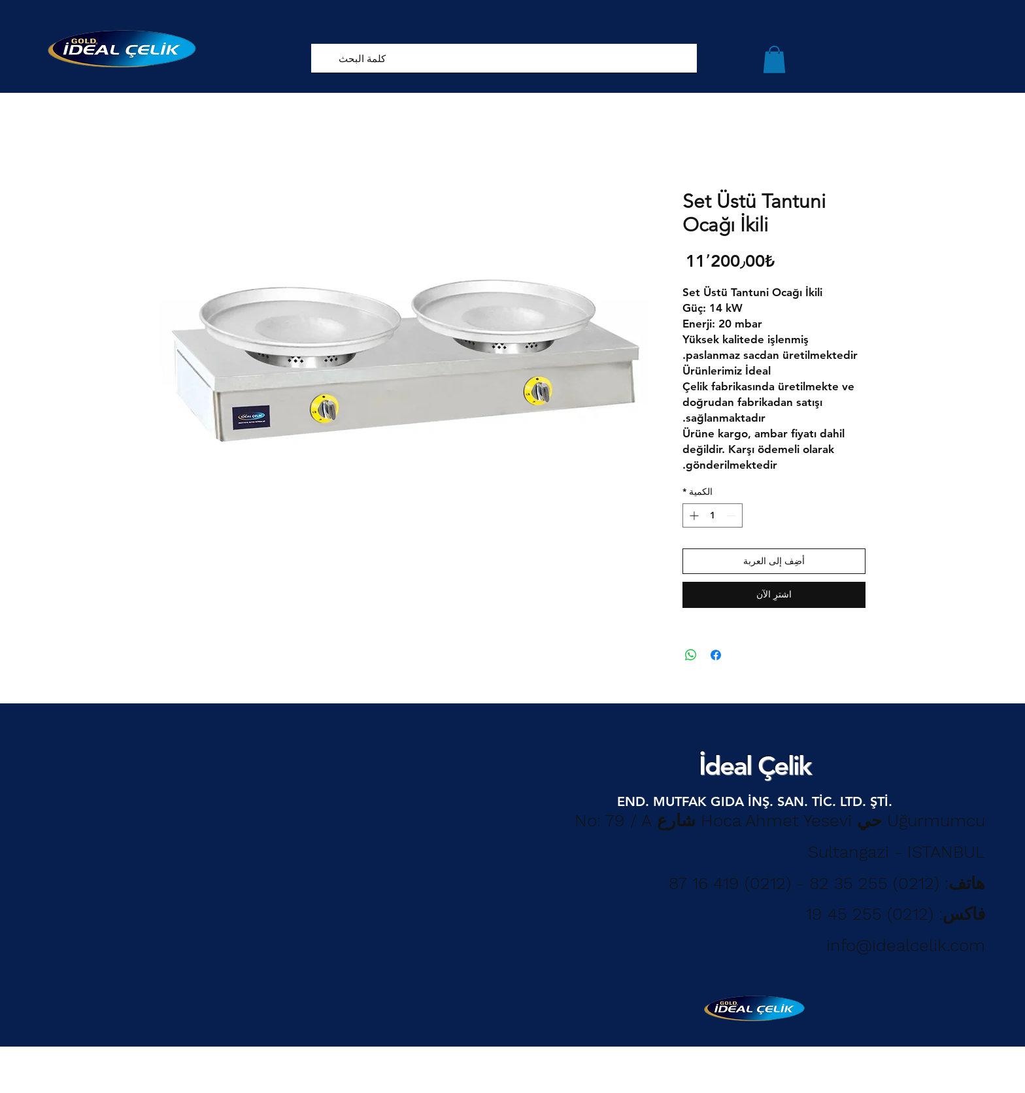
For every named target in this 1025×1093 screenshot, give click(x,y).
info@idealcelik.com (905, 945)
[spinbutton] (712, 515)
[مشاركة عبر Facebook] (716, 655)
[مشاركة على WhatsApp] (691, 655)
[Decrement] (732, 515)
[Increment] (692, 515)
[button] (774, 59)
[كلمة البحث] (521, 58)
